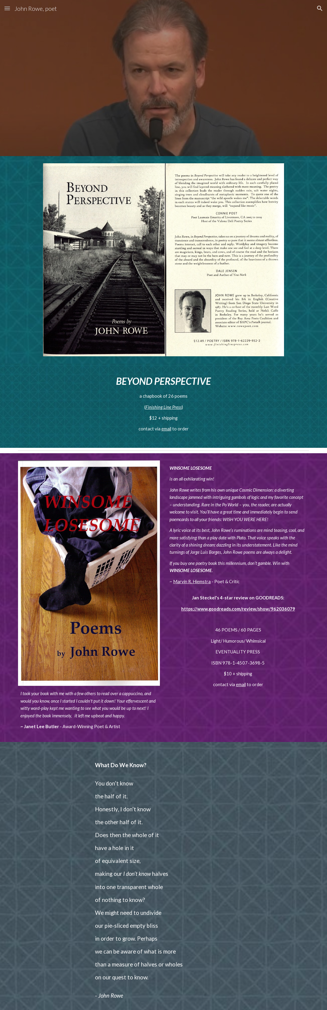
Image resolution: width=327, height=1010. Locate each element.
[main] (163, 406)
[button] (7, 8)
